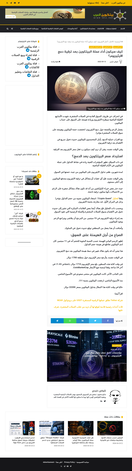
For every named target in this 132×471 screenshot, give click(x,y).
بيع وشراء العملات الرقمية (29, 28)
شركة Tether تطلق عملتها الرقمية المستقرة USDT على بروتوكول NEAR (90, 300)
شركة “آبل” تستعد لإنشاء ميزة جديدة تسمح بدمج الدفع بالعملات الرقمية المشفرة (16, 220)
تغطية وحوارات (111, 28)
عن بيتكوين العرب (118, 3)
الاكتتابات (100, 28)
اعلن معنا (105, 3)
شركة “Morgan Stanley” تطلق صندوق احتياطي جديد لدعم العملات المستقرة (52, 440)
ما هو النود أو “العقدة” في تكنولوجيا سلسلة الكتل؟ (16, 180)
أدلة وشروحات (72, 28)
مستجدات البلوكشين (87, 28)
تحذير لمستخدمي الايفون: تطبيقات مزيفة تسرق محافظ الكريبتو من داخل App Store (23, 440)
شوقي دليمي (114, 62)
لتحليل (115, 198)
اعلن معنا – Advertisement (53, 462)
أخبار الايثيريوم (103, 42)
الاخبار (123, 28)
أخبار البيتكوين (108, 47)
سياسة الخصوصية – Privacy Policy (76, 462)
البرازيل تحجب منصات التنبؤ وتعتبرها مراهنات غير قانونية (111, 439)
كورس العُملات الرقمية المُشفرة (52, 28)
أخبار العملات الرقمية (96, 47)
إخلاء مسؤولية (93, 3)
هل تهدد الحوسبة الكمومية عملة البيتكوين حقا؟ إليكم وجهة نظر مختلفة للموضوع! (82, 440)
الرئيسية (119, 42)
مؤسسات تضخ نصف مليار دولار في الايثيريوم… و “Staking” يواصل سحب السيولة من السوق (103, 356)
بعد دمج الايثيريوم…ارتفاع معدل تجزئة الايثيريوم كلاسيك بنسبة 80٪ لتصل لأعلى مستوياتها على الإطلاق (16, 199)
